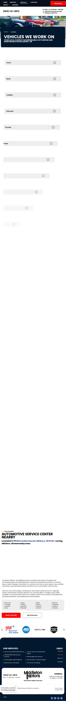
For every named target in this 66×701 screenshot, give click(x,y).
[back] (2, 630)
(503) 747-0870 (11, 11)
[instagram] (55, 698)
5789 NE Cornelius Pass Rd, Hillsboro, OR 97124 (53, 12)
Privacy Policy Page (10, 697)
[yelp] (58, 698)
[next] (64, 630)
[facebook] (52, 698)
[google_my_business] (61, 698)
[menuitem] (6, 2)
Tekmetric (5, 689)
